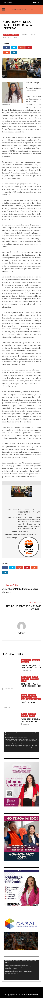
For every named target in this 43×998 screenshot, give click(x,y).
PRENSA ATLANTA (19, 995)
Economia (24, 716)
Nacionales (25, 662)
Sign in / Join (8, 2)
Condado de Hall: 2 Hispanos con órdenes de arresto (31, 686)
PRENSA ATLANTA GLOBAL (22, 9)
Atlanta (6, 34)
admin (25, 34)
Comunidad (14, 34)
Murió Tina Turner (29, 702)
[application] (21, 742)
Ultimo (24, 680)
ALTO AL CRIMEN (26, 660)
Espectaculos (26, 697)
